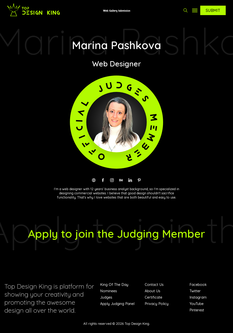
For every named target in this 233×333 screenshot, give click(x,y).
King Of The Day (114, 284)
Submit (213, 10)
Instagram (198, 297)
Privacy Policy (157, 303)
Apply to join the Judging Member (116, 233)
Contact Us (154, 284)
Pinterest (196, 310)
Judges (106, 297)
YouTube (196, 303)
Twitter (195, 291)
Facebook (198, 284)
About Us (152, 291)
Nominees (108, 291)
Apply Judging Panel (117, 303)
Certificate (153, 297)
